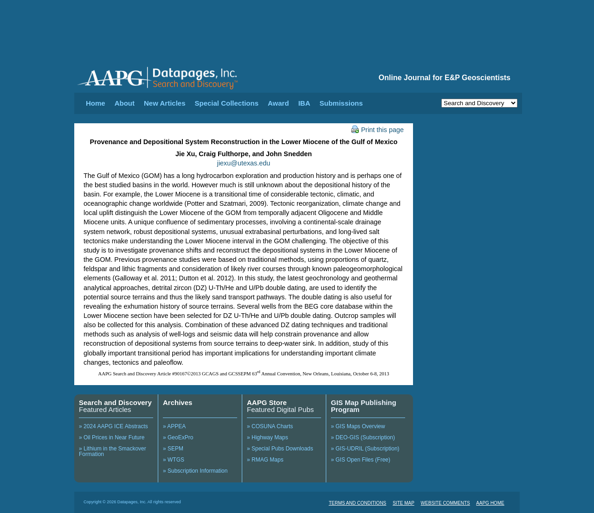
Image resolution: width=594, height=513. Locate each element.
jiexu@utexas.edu (244, 163)
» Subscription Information (195, 471)
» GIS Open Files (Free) (360, 459)
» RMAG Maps (265, 459)
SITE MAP (403, 503)
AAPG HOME (490, 503)
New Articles (164, 103)
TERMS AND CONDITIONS (357, 503)
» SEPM (173, 448)
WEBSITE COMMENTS (445, 503)
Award (278, 103)
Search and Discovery (115, 402)
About (125, 103)
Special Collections (227, 103)
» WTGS (173, 459)
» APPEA (174, 426)
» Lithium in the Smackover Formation (112, 451)
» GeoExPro (178, 437)
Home (95, 103)
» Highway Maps (267, 437)
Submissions (340, 103)
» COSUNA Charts (270, 426)
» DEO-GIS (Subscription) (363, 437)
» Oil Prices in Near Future (111, 437)
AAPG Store (267, 402)
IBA (304, 103)
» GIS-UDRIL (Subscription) (365, 448)
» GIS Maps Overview (358, 426)
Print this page (377, 129)
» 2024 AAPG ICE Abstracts (113, 426)
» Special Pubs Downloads (280, 448)
